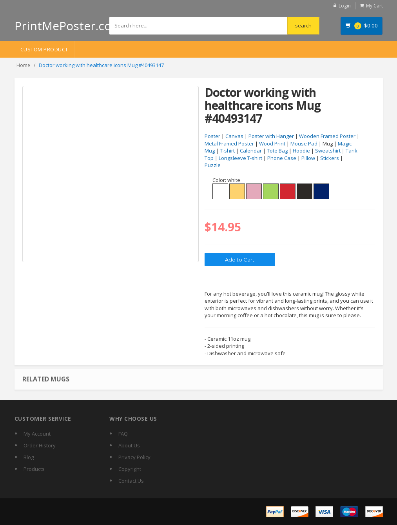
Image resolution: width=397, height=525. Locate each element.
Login (345, 5)
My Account (37, 433)
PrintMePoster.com (68, 26)
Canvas (234, 136)
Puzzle (213, 165)
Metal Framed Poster (229, 143)
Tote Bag (277, 150)
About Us (129, 445)
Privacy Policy (134, 457)
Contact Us (131, 480)
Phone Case (281, 158)
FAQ (123, 433)
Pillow (308, 158)
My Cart (374, 5)
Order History (40, 445)
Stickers (329, 158)
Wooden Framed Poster (327, 136)
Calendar (251, 150)
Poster (212, 136)
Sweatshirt (328, 150)
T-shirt (227, 150)
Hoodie (301, 150)
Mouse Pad (303, 143)
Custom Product (44, 49)
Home (23, 65)
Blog (29, 457)
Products (34, 468)
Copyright (129, 468)
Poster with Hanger (271, 136)
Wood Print (272, 143)
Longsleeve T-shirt (240, 158)
